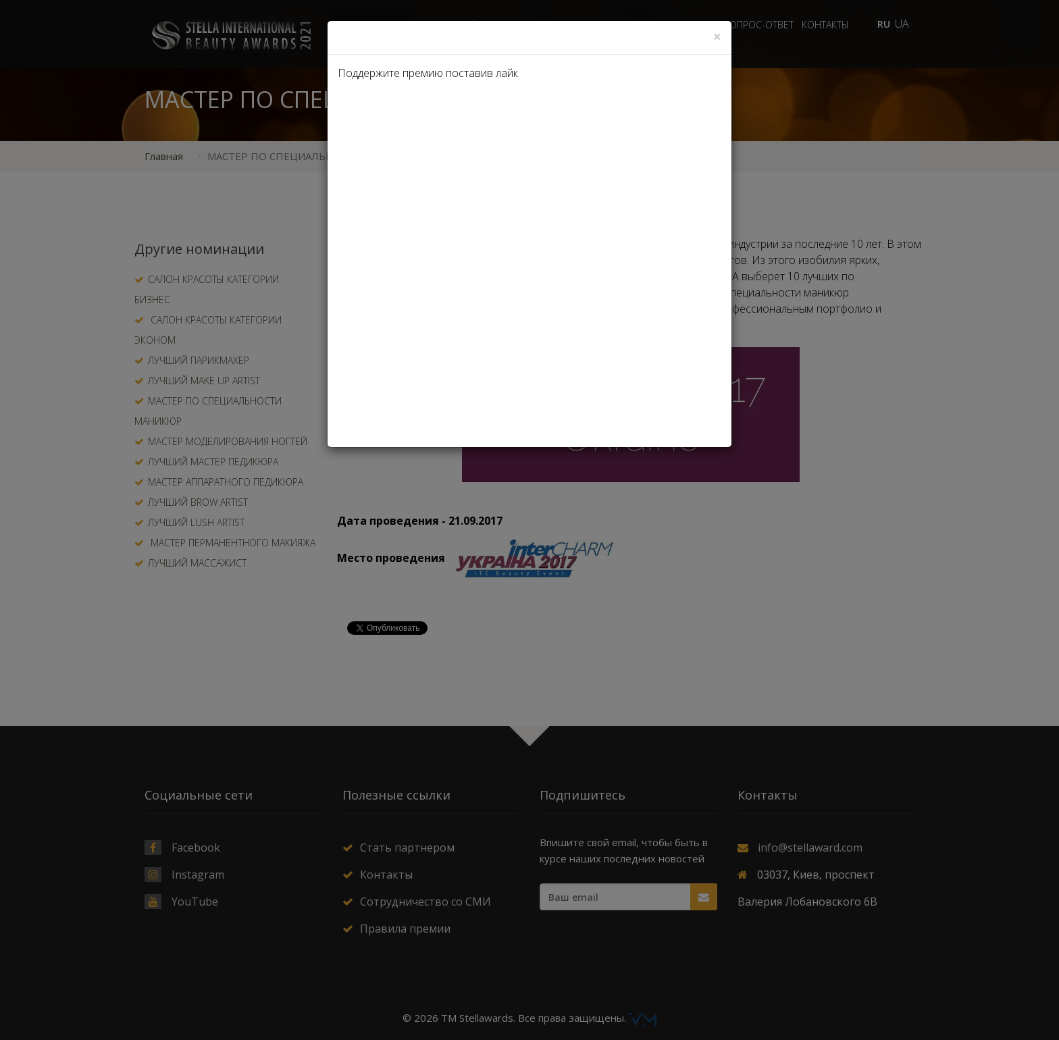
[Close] (717, 37)
